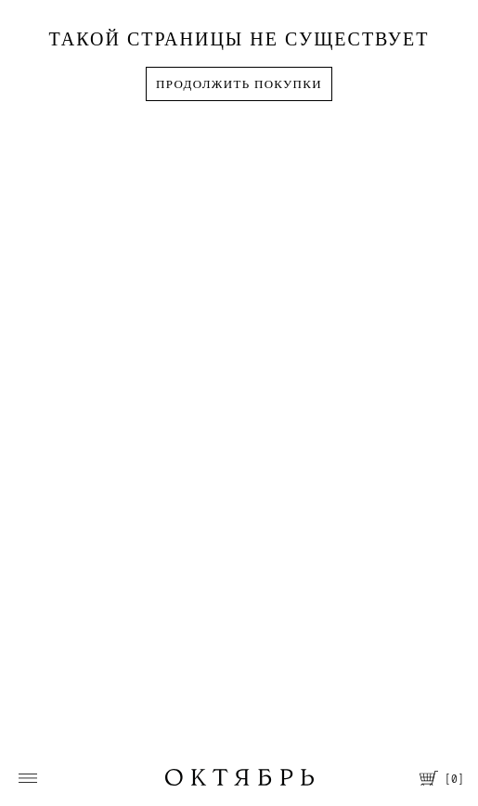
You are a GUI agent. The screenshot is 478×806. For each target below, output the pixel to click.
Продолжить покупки (239, 84)
